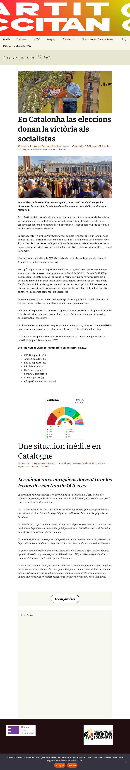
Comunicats (41, 463)
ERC (101, 146)
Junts (106, 146)
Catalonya (86, 463)
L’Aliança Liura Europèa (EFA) (17, 46)
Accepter (60, 765)
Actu (38, 146)
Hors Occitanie (58, 146)
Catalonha (79, 146)
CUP (86, 146)
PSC (20, 149)
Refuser (72, 765)
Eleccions (46, 146)
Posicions (21, 39)
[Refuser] (126, 761)
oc (67, 146)
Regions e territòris (32, 149)
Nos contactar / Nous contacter (97, 39)
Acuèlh (6, 39)
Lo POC (36, 39)
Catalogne (66, 463)
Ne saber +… (69, 39)
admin (63, 149)
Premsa (51, 463)
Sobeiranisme (48, 149)
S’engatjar (51, 39)
